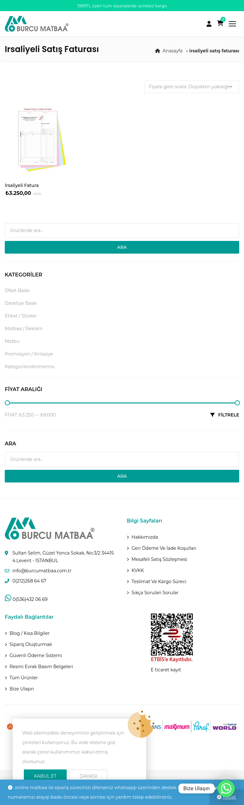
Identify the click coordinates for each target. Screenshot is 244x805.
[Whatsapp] (226, 788)
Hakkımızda (145, 537)
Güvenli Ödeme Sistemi (36, 655)
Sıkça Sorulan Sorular (155, 592)
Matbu (12, 341)
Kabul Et (45, 776)
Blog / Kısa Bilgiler (30, 633)
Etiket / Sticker (21, 316)
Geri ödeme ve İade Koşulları (164, 548)
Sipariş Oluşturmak (31, 644)
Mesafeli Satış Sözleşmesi (159, 559)
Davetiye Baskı (21, 303)
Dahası (88, 776)
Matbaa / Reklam (24, 328)
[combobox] (192, 86)
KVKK (138, 570)
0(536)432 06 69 (26, 599)
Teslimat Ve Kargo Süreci (159, 581)
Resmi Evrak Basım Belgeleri (41, 666)
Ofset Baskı (17, 290)
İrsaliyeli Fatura (22, 185)
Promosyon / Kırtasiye (29, 354)
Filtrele (228, 415)
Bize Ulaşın (22, 689)
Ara (122, 247)
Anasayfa (173, 51)
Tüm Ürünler (24, 678)
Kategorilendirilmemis (29, 366)
